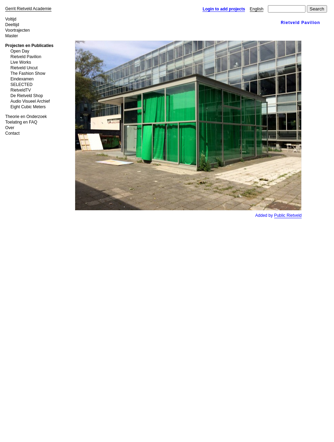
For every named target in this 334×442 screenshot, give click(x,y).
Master (11, 35)
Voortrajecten (17, 30)
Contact (12, 133)
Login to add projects (223, 9)
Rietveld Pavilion (25, 56)
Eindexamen (22, 79)
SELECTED (21, 84)
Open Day (19, 51)
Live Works (20, 62)
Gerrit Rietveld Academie (28, 8)
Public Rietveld (288, 215)
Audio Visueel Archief (30, 101)
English (256, 9)
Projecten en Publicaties (29, 45)
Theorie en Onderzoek (26, 116)
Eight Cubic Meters (28, 106)
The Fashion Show (27, 73)
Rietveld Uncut (24, 67)
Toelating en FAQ (21, 122)
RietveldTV (20, 90)
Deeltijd (12, 24)
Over (9, 127)
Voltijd (10, 19)
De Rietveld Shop (26, 95)
